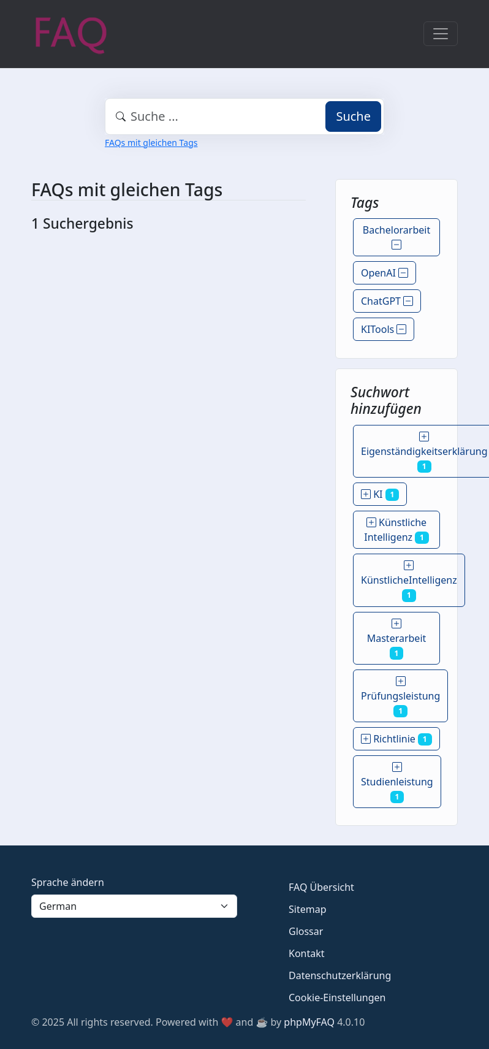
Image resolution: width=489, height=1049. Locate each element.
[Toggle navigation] (440, 33)
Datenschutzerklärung (340, 975)
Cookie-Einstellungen (337, 997)
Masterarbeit (396, 638)
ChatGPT (387, 301)
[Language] (134, 906)
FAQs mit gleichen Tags (151, 142)
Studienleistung (397, 781)
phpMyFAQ (309, 1022)
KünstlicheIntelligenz (409, 580)
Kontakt (307, 953)
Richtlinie (396, 739)
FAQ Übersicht (321, 887)
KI (380, 494)
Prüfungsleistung (400, 695)
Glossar (306, 931)
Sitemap (308, 909)
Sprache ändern (67, 882)
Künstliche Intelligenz (396, 530)
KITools (383, 329)
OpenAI (384, 273)
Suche (353, 116)
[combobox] (244, 116)
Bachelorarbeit (396, 237)
